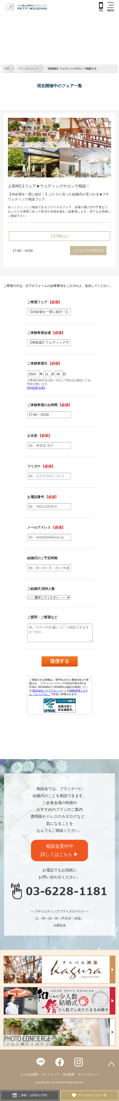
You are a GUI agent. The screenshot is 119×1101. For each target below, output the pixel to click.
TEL (101, 7)
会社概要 (68, 1074)
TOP (6, 68)
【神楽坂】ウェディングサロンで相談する (71, 68)
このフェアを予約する (88, 250)
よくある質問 (29, 1074)
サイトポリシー (88, 1074)
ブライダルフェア (27, 68)
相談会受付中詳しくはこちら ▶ (59, 850)
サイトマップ (50, 1074)
